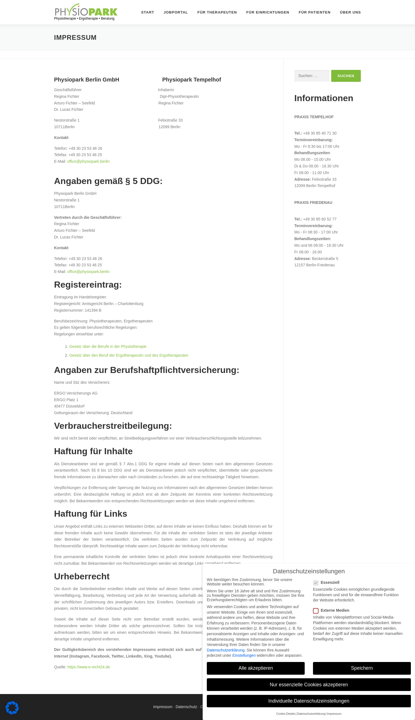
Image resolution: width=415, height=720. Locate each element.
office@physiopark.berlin (88, 161)
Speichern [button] (362, 668)
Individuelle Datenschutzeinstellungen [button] (308, 701)
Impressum (162, 707)
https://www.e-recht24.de (88, 667)
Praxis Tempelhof (314, 117)
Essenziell (329, 582)
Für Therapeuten (217, 12)
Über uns (350, 12)
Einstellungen (244, 655)
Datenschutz (186, 707)
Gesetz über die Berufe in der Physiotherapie (108, 346)
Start (147, 12)
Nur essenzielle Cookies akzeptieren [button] (309, 684)
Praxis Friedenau (313, 202)
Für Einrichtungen (267, 12)
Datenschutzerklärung (225, 650)
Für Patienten (315, 12)
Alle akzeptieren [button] (256, 668)
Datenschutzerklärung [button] (311, 713)
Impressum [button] (334, 713)
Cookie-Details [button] (285, 713)
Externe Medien (334, 610)
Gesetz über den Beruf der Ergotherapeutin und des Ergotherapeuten (128, 355)
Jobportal (176, 12)
